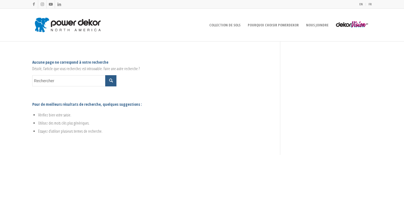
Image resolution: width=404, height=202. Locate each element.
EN (361, 4)
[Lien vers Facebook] (34, 4)
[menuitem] (361, 4)
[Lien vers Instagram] (42, 4)
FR (370, 4)
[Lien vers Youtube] (51, 4)
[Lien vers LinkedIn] (59, 4)
